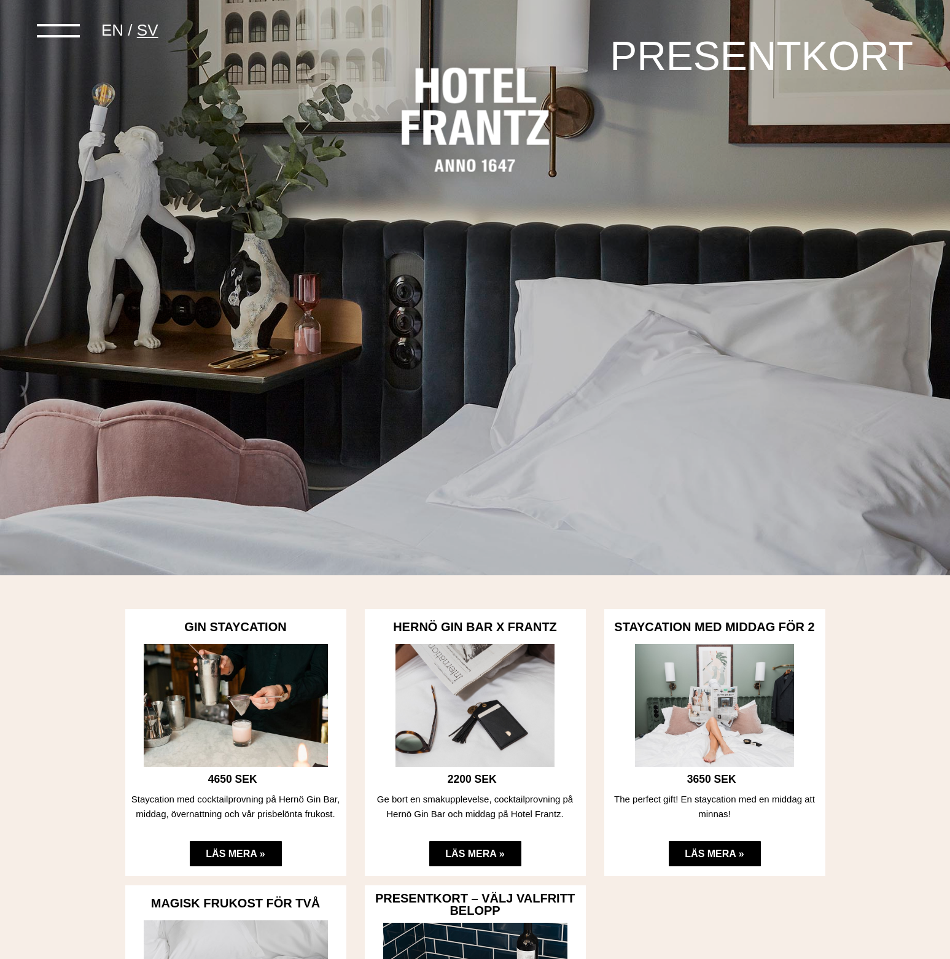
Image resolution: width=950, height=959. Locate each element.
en (112, 30)
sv (147, 30)
